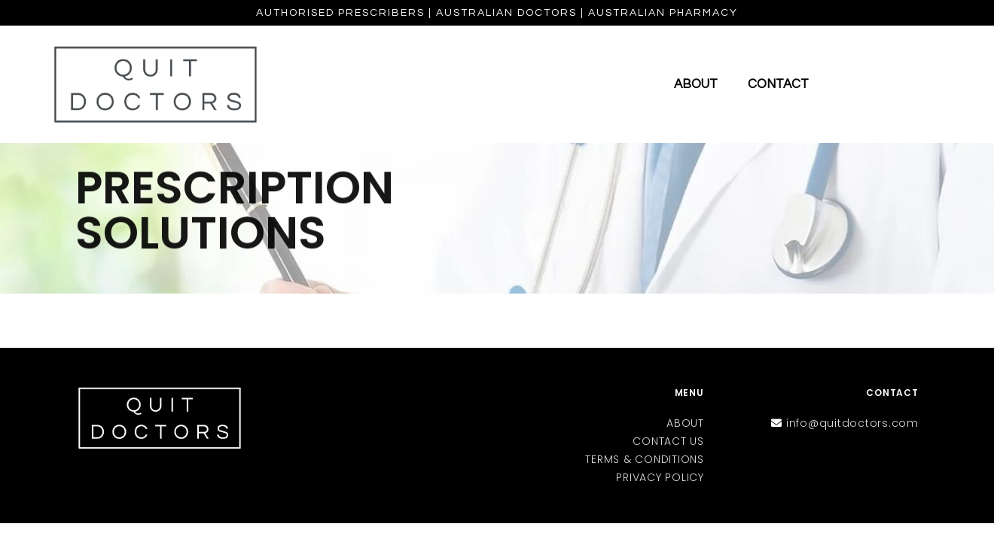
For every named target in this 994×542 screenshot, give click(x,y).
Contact (778, 84)
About (696, 84)
